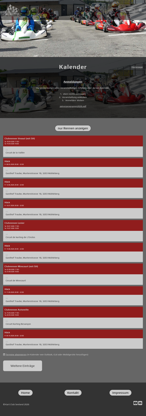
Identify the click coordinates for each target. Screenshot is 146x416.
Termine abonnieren (16, 354)
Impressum (120, 392)
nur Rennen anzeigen (73, 128)
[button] (73, 146)
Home (25, 392)
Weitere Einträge (23, 366)
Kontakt (73, 392)
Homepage (137, 67)
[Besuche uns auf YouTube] (135, 403)
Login (129, 10)
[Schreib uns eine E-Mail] (140, 403)
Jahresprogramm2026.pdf (73, 106)
